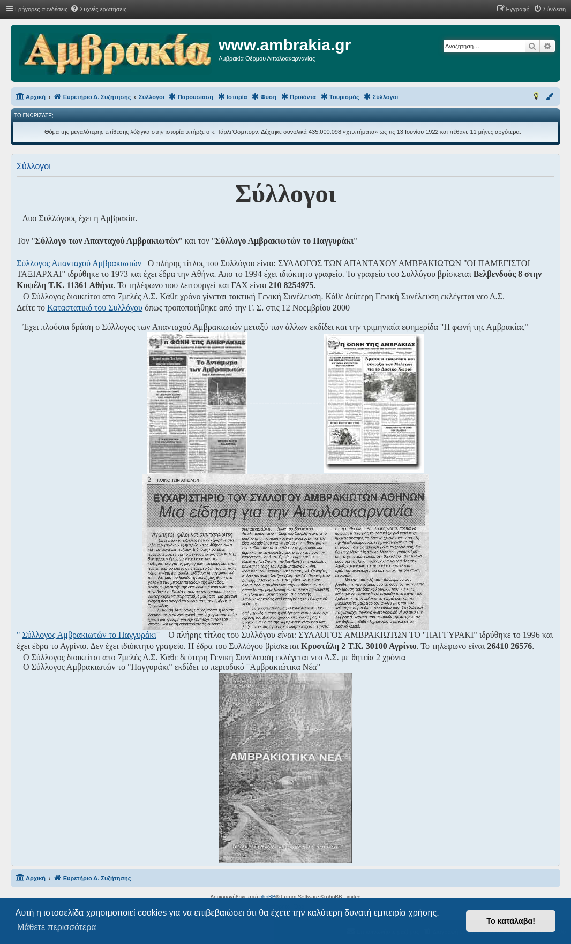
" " (88, 634)
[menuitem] (98, 9)
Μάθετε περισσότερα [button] (56, 927)
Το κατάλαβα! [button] (510, 921)
